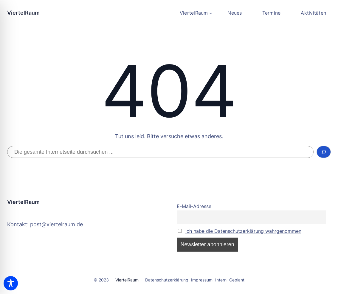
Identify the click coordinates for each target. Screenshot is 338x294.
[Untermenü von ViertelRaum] (196, 13)
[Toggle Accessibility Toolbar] (10, 283)
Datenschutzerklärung (166, 279)
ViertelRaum (23, 13)
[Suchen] (324, 152)
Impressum (202, 279)
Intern (221, 279)
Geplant (236, 279)
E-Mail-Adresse (194, 206)
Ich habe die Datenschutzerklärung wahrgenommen (243, 231)
